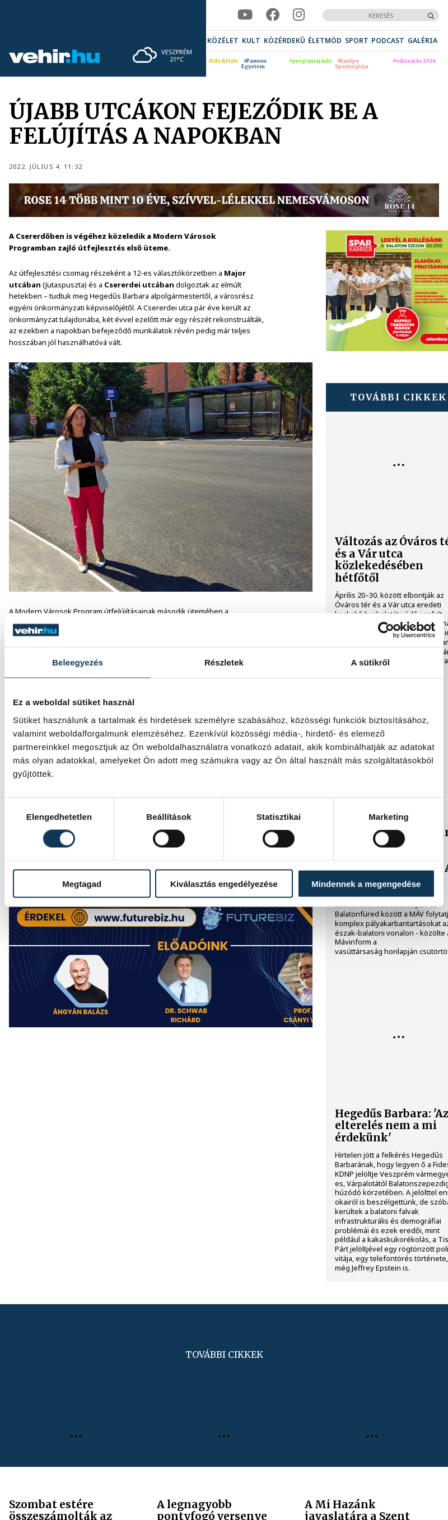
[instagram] (299, 14)
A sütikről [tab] (370, 662)
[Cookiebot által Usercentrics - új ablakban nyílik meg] (386, 630)
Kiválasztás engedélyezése (224, 883)
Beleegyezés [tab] (77, 662)
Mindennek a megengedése (366, 883)
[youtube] (245, 14)
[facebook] (272, 14)
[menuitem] (223, 40)
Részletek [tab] (224, 662)
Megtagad (81, 883)
